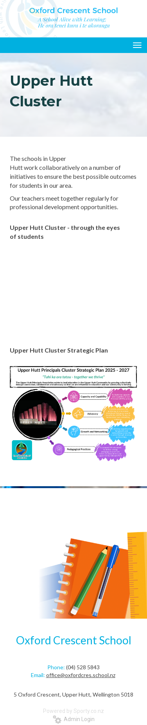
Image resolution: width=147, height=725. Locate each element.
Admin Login (74, 719)
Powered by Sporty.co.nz (73, 711)
